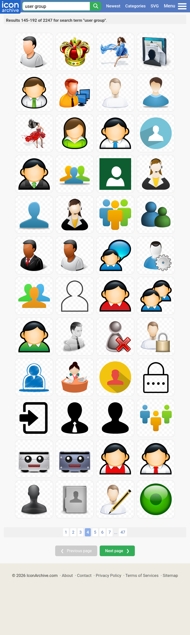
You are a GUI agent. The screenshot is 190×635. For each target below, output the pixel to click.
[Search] (95, 6)
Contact (84, 575)
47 (122, 532)
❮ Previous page (76, 550)
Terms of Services (142, 575)
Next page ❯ (117, 550)
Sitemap (170, 575)
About (67, 575)
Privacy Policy (108, 575)
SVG (155, 5)
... (115, 532)
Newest (113, 5)
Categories (135, 5)
